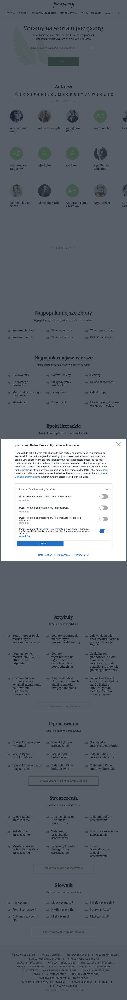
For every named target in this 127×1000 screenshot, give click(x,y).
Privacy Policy (82, 555)
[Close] (119, 445)
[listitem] (63, 489)
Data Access (63, 555)
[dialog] (63, 500)
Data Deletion (45, 555)
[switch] (103, 496)
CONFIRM (40, 543)
